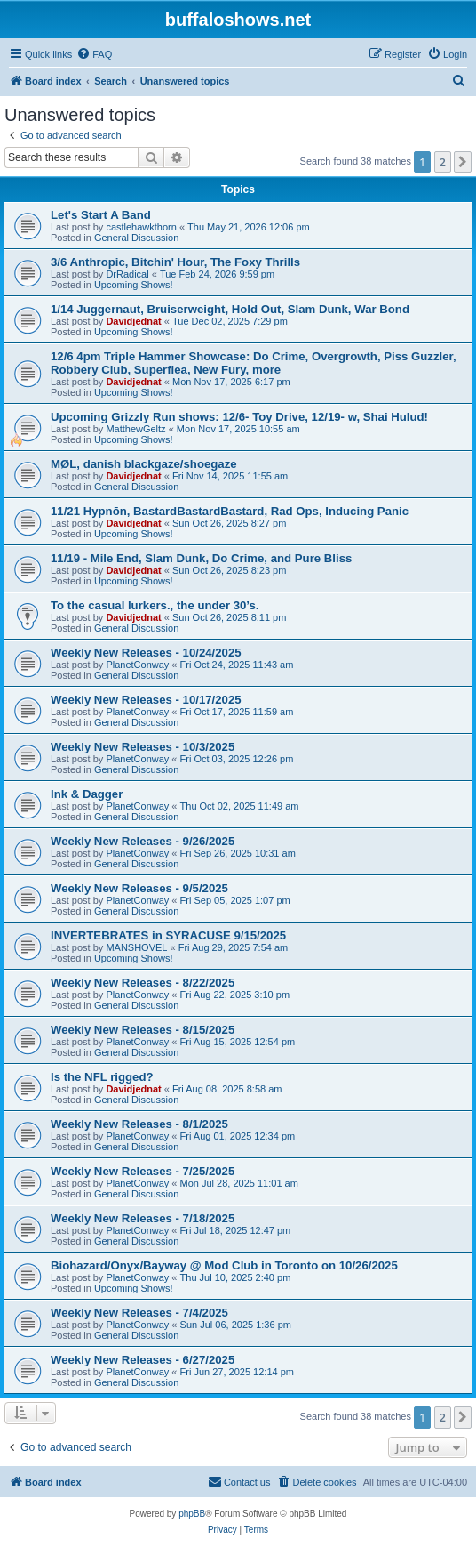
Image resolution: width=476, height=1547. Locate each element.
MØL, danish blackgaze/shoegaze (144, 464)
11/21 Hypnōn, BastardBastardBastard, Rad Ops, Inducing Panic (230, 511)
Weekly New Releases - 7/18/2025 (142, 1218)
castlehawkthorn (141, 227)
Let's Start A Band (101, 215)
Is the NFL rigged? (102, 1077)
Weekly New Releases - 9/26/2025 (142, 841)
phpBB (191, 1514)
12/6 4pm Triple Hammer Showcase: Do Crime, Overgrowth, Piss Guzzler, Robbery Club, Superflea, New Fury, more (253, 363)
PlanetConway (137, 664)
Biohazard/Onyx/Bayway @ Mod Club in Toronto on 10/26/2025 (224, 1265)
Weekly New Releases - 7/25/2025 (142, 1171)
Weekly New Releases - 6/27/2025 (142, 1359)
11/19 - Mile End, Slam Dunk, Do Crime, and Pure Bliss (201, 558)
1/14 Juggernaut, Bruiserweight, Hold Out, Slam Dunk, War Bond (230, 309)
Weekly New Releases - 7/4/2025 (139, 1312)
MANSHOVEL (136, 947)
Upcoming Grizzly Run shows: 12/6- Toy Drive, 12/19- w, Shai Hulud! (239, 416)
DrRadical (127, 274)
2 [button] (443, 162)
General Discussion (136, 237)
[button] (463, 162)
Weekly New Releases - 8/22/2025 (142, 982)
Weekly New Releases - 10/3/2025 (142, 746)
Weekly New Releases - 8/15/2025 (142, 1029)
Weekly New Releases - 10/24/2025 (146, 652)
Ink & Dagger (87, 794)
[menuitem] (94, 54)
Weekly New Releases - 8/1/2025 (139, 1124)
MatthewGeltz (135, 428)
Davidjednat (133, 321)
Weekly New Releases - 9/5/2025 (139, 888)
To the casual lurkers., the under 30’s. (155, 605)
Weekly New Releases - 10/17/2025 (146, 699)
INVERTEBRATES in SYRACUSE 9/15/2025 (168, 935)
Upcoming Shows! (133, 284)
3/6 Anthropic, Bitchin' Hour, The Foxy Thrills (175, 262)
